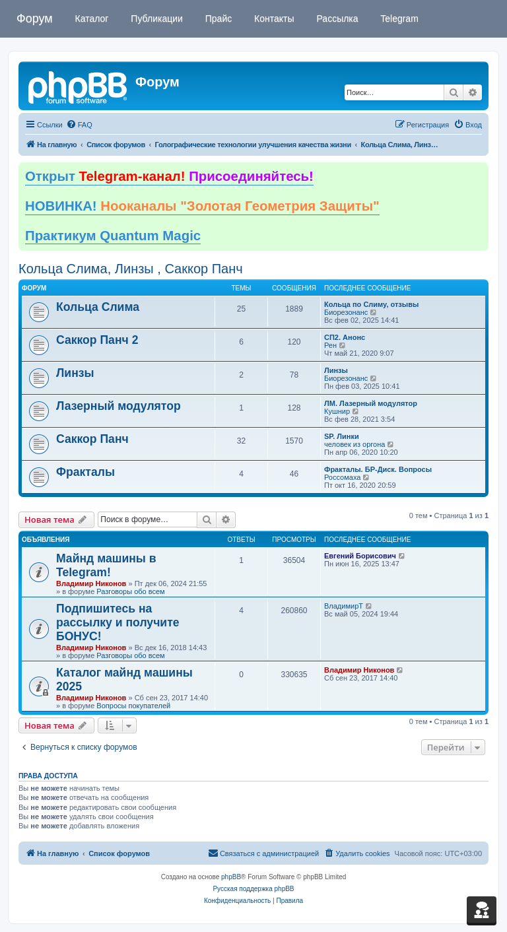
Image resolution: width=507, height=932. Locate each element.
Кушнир (337, 411)
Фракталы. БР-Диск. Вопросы (378, 469)
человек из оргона (354, 444)
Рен (330, 345)
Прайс (217, 18)
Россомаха (342, 477)
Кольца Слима (97, 307)
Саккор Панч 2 (97, 340)
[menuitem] (79, 125)
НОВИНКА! (202, 206)
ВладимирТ (343, 606)
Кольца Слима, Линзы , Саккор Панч (130, 268)
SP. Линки (341, 436)
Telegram (398, 18)
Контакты (273, 18)
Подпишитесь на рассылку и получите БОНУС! (118, 622)
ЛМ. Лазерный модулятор (370, 403)
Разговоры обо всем (130, 591)
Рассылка (336, 18)
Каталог (91, 18)
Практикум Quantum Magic (113, 235)
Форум (35, 18)
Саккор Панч (92, 439)
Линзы (75, 373)
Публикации (155, 18)
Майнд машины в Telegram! (106, 565)
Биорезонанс (346, 312)
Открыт (169, 176)
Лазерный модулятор (118, 406)
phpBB (231, 877)
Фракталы (85, 472)
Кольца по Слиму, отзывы (371, 304)
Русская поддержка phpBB (253, 888)
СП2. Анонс (344, 337)
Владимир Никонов (91, 583)
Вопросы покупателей (133, 706)
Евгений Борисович (360, 556)
